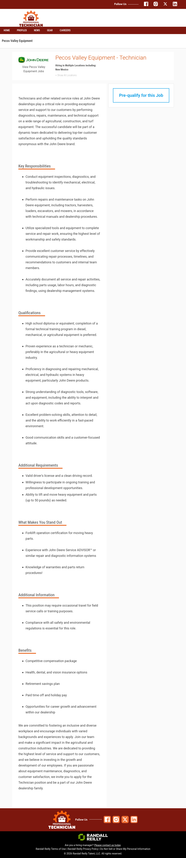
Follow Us (81, 819)
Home (7, 30)
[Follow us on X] (165, 5)
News (37, 30)
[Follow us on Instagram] (156, 5)
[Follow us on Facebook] (146, 5)
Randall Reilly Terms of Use (51, 848)
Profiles (22, 30)
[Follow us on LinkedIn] (175, 5)
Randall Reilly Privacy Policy (83, 848)
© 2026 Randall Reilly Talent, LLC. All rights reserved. (93, 853)
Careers (65, 30)
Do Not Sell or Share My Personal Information (125, 848)
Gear (50, 30)
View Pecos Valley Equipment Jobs (33, 69)
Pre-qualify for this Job (141, 95)
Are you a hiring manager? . (93, 845)
